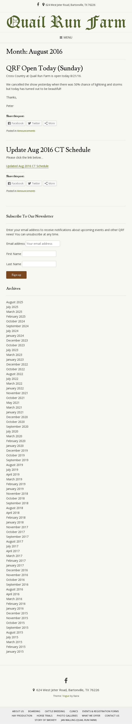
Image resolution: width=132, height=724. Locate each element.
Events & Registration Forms (100, 711)
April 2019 (13, 474)
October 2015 (15, 623)
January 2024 (15, 336)
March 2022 (14, 383)
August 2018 (14, 508)
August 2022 (14, 374)
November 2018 (17, 493)
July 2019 (12, 470)
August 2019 (14, 465)
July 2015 (12, 637)
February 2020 (16, 441)
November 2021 (17, 393)
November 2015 (17, 618)
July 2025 (12, 307)
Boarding (34, 711)
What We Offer (91, 715)
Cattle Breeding (55, 711)
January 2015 (15, 651)
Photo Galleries (67, 715)
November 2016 (17, 575)
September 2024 (17, 326)
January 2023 (15, 359)
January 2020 (15, 446)
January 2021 (15, 412)
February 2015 (16, 647)
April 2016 (13, 594)
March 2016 (14, 599)
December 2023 (17, 340)
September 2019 (17, 460)
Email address (15, 244)
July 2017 (12, 546)
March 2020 (14, 436)
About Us (18, 711)
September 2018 (17, 503)
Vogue (66, 695)
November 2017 (17, 527)
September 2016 (17, 584)
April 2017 (13, 551)
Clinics (74, 711)
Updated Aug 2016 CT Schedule (27, 166)
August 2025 (14, 302)
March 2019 (14, 479)
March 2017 (14, 556)
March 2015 (14, 642)
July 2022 (12, 379)
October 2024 (15, 321)
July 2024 (12, 331)
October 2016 (15, 580)
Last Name (13, 264)
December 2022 (17, 364)
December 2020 (17, 417)
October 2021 (15, 398)
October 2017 (15, 532)
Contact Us (112, 715)
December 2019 (17, 450)
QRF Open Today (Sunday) (44, 68)
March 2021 (14, 407)
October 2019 (15, 455)
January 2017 (15, 565)
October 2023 (15, 345)
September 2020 (17, 426)
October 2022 (15, 369)
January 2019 (15, 489)
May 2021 (13, 403)
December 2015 (17, 613)
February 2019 (16, 484)
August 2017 (14, 541)
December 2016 (17, 570)
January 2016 (15, 608)
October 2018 (15, 498)
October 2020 (15, 422)
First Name (13, 254)
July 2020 (12, 431)
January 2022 (15, 388)
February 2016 (16, 604)
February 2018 (16, 517)
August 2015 (14, 632)
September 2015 (17, 628)
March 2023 (14, 355)
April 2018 (13, 513)
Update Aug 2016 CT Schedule (48, 149)
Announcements (26, 131)
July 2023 (12, 350)
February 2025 (16, 316)
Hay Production (22, 715)
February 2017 (16, 561)
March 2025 (14, 312)
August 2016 (14, 589)
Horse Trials (44, 715)
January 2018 (15, 522)
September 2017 (17, 537)
